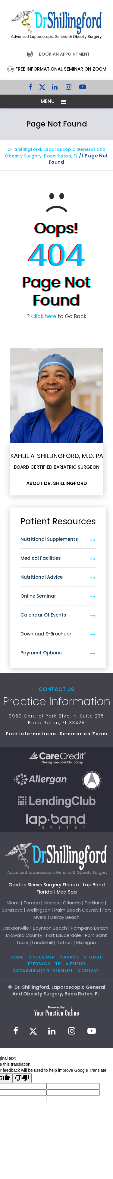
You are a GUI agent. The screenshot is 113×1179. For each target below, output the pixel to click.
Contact (89, 970)
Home (17, 957)
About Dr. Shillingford (56, 483)
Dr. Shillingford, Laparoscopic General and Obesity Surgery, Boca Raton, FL (55, 152)
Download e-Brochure (45, 634)
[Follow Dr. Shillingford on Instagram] (68, 88)
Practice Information (56, 701)
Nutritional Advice (41, 577)
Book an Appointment (64, 54)
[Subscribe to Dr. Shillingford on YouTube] (82, 88)
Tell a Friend (70, 964)
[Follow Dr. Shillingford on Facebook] (30, 88)
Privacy (69, 957)
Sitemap (93, 957)
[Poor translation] (22, 1078)
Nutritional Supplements (49, 539)
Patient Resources (58, 521)
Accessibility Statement (43, 970)
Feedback (39, 964)
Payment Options (41, 653)
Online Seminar (38, 596)
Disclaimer (41, 957)
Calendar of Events (43, 615)
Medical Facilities (40, 558)
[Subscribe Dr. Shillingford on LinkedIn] (54, 88)
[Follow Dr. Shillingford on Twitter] (42, 88)
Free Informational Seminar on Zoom (60, 69)
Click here (43, 316)
